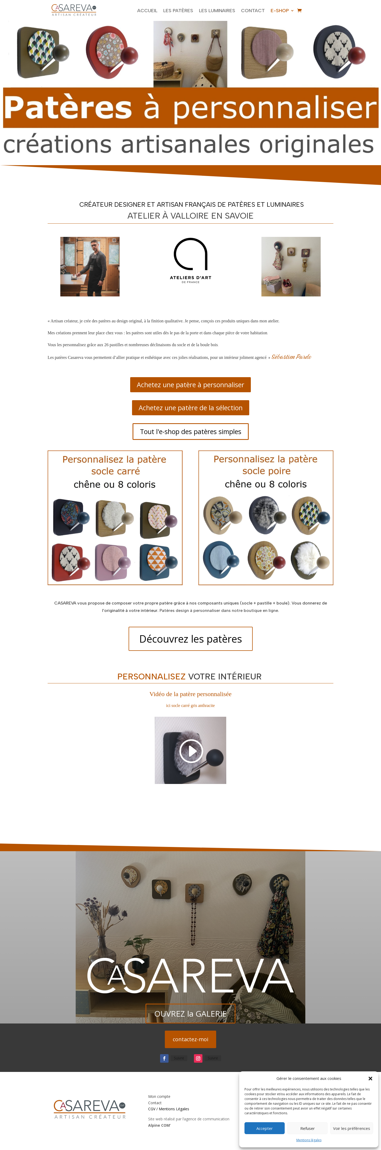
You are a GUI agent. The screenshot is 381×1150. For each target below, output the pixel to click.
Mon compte (159, 1096)
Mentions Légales (174, 1108)
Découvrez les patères (190, 639)
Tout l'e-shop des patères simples (190, 431)
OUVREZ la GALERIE (190, 1013)
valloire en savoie (212, 216)
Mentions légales (308, 1140)
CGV (151, 1108)
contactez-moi (190, 1039)
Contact (253, 10)
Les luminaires (217, 10)
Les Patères (178, 10)
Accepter (264, 1128)
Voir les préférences (351, 1128)
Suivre (179, 1058)
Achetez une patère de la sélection (191, 407)
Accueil (147, 10)
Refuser (307, 1128)
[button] (370, 1078)
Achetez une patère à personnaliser (190, 384)
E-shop (280, 10)
